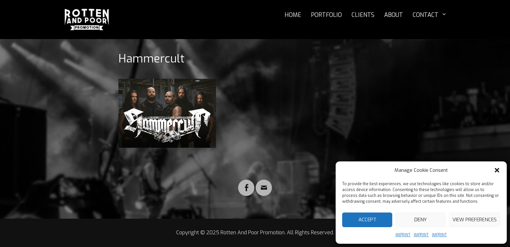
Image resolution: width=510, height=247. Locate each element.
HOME (293, 15)
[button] (497, 170)
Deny (420, 219)
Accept (367, 219)
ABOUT (393, 15)
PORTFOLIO (326, 15)
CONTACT (425, 15)
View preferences (474, 219)
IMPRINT (403, 235)
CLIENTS (363, 15)
